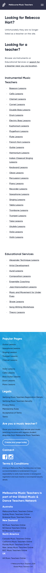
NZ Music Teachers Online (13, 525)
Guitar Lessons (16, 147)
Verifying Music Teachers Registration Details (22, 397)
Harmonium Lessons (19, 153)
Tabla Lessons (16, 205)
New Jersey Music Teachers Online (17, 548)
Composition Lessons (20, 276)
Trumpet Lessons (17, 216)
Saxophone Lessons (19, 194)
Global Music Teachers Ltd (23, 567)
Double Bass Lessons (19, 110)
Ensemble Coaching (19, 282)
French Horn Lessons (19, 142)
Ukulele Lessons (17, 226)
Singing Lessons (17, 200)
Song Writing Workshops (21, 307)
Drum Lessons (16, 115)
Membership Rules (10, 409)
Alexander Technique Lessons (24, 260)
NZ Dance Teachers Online (14, 528)
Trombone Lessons (18, 210)
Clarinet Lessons (17, 99)
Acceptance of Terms (12, 413)
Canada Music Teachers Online (16, 539)
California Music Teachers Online (17, 542)
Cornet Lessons (17, 104)
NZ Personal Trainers (11, 531)
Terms (5, 417)
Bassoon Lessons (17, 88)
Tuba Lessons (16, 221)
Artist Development (19, 265)
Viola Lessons (16, 232)
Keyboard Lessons (18, 167)
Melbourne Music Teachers (17, 5)
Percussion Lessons (18, 178)
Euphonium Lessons (19, 126)
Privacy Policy (8, 405)
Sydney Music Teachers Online (16, 514)
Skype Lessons (16, 302)
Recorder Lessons (18, 189)
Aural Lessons (16, 271)
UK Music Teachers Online (14, 558)
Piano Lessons (16, 184)
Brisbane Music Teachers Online (16, 517)
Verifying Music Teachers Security (17, 401)
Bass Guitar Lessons (11, 377)
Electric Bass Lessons (20, 121)
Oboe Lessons (16, 173)
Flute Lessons (16, 137)
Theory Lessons (17, 312)
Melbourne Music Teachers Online (17, 511)
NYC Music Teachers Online (14, 551)
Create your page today (16, 442)
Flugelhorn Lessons (18, 131)
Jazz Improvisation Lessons (23, 287)
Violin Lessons (16, 237)
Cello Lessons (16, 94)
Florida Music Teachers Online (15, 545)
